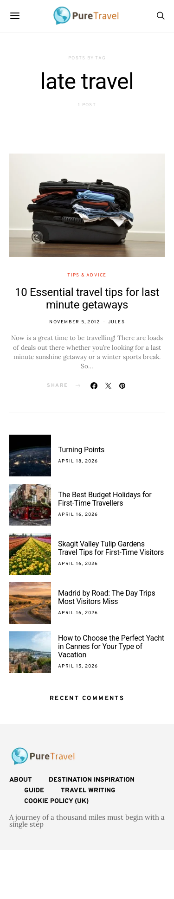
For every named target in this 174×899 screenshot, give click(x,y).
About (20, 780)
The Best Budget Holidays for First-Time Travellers (104, 498)
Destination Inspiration (92, 780)
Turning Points (81, 449)
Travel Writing (88, 791)
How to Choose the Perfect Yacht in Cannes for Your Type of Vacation (111, 646)
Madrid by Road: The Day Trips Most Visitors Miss (106, 597)
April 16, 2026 (78, 515)
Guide (34, 791)
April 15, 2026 (78, 666)
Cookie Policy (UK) (56, 801)
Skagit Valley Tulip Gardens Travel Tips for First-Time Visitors (111, 548)
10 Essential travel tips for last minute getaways (87, 298)
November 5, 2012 (74, 322)
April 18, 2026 (78, 461)
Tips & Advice (86, 275)
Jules (116, 322)
